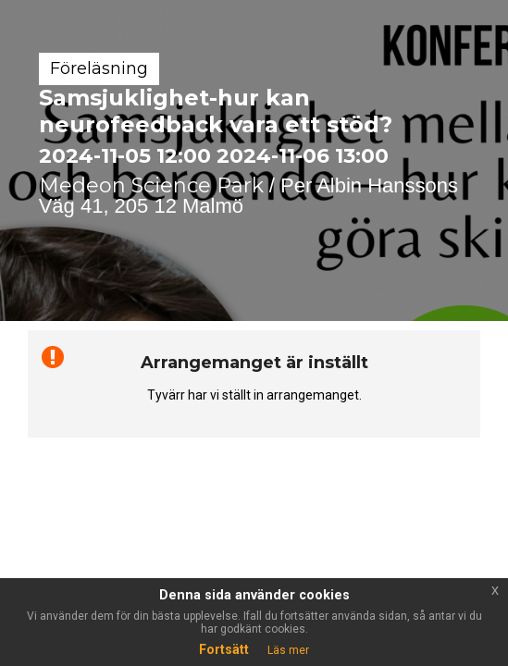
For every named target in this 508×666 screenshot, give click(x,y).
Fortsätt (224, 649)
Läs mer (288, 650)
